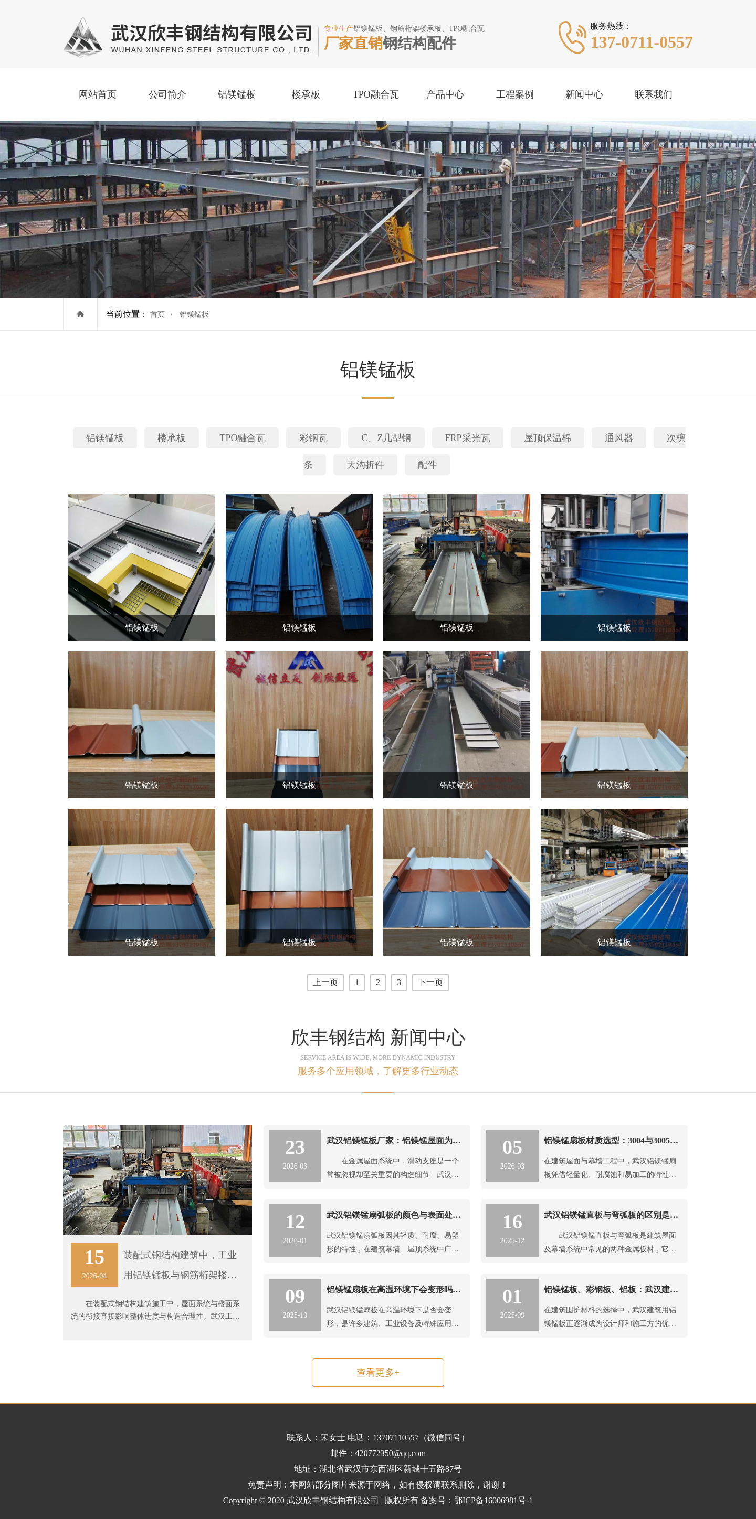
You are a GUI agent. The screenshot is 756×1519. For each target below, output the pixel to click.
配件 (427, 464)
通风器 (619, 438)
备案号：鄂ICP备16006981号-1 (477, 1500)
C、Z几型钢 (386, 438)
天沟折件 (365, 464)
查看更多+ (378, 1372)
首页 (157, 314)
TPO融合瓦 (376, 94)
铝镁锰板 (237, 94)
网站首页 (98, 94)
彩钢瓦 (313, 438)
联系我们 (654, 94)
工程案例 (515, 94)
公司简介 (167, 94)
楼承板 (306, 94)
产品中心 (445, 94)
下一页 (430, 982)
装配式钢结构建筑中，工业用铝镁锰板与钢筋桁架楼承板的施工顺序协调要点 (180, 1275)
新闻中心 (584, 94)
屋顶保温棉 (547, 438)
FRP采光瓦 (467, 438)
